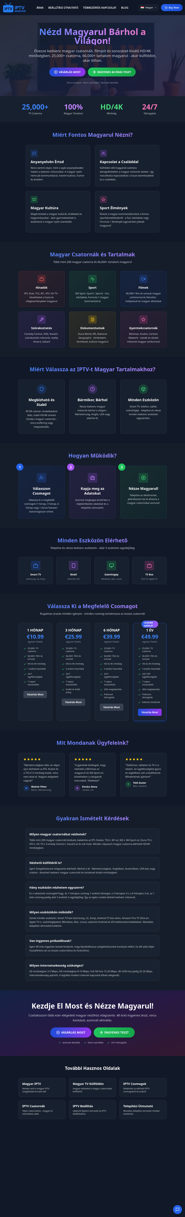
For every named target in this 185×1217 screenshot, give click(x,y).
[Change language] (149, 7)
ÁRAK (40, 7)
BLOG (124, 7)
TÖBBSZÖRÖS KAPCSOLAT (99, 7)
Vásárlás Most (35, 694)
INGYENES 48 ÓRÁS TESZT (112, 72)
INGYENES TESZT (114, 1032)
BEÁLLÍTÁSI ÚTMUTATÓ (63, 7)
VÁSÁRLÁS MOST (67, 72)
